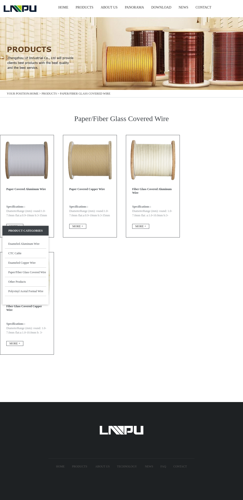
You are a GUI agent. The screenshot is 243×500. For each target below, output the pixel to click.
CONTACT (203, 7)
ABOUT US (109, 7)
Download (161, 7)
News (149, 466)
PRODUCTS (84, 7)
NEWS (183, 7)
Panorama (134, 7)
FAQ (163, 466)
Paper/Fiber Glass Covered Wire (85, 93)
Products (49, 93)
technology (127, 466)
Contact (180, 466)
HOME (63, 7)
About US (102, 466)
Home (34, 93)
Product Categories (25, 230)
